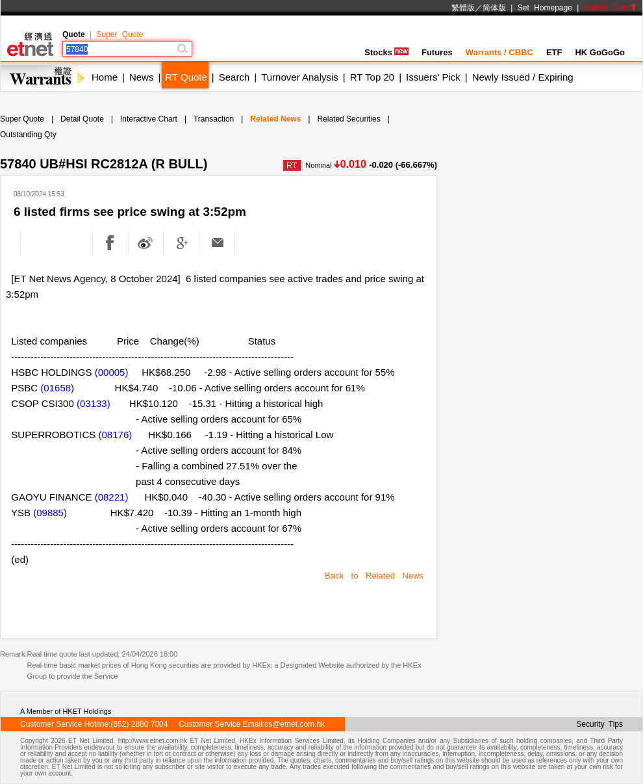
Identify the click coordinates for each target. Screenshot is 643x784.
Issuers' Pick (433, 77)
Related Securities (348, 119)
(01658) (57, 387)
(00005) (112, 372)
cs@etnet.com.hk (294, 724)
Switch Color (610, 7)
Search (234, 77)
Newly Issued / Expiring (523, 77)
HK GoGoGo (600, 52)
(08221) (112, 497)
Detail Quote (82, 119)
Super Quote (119, 34)
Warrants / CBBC (499, 52)
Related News (275, 119)
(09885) (50, 512)
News (141, 77)
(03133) (93, 403)
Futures (437, 52)
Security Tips (599, 724)
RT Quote (186, 77)
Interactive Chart (148, 119)
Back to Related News (374, 576)
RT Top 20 (372, 77)
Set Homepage (545, 7)
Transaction (214, 119)
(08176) (115, 434)
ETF (554, 52)
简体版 (494, 7)
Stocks (386, 52)
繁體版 (463, 7)
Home (105, 77)
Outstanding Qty (28, 134)
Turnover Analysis (299, 77)
